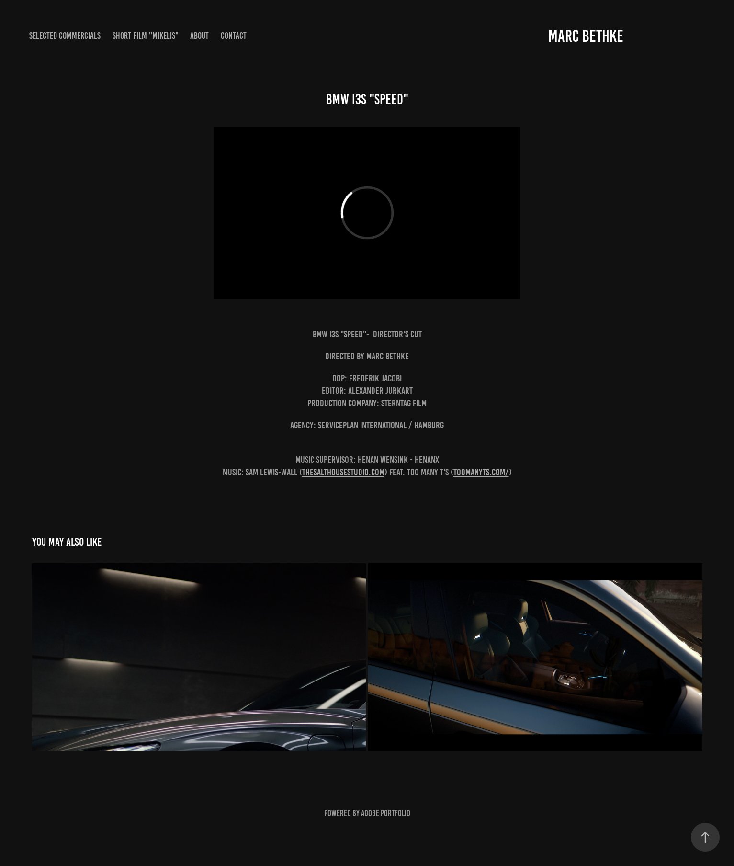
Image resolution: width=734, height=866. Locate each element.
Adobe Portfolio (385, 813)
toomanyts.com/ (481, 472)
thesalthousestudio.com (343, 472)
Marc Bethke (585, 36)
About (199, 36)
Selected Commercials (65, 36)
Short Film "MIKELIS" (146, 36)
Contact (234, 36)
